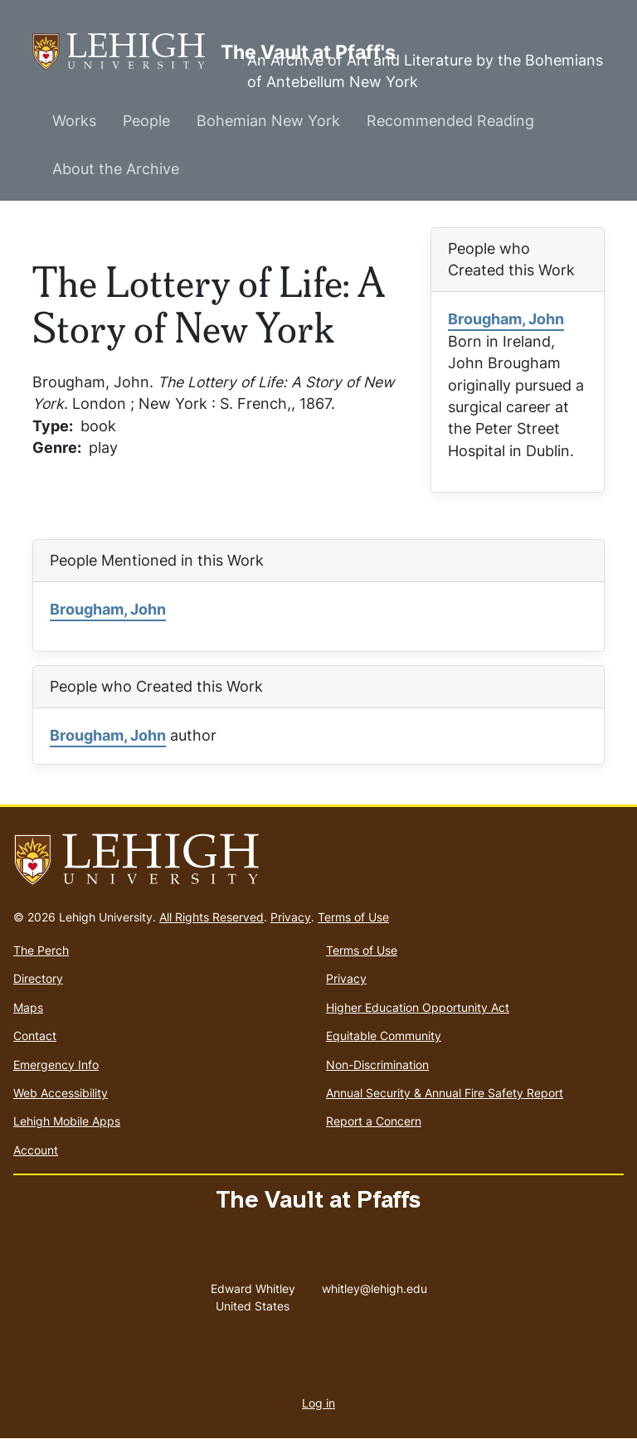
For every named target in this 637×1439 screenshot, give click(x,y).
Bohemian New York (268, 120)
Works (74, 120)
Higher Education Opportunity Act (417, 1007)
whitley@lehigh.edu (374, 1284)
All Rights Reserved (211, 917)
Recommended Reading (450, 120)
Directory (38, 978)
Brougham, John (506, 319)
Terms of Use (353, 917)
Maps (28, 1007)
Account (35, 1150)
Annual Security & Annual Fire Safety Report (444, 1093)
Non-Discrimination (377, 1064)
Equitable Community (383, 1035)
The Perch (41, 950)
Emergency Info (56, 1064)
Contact (34, 1035)
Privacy (290, 917)
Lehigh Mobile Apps (66, 1121)
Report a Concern (373, 1121)
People (146, 120)
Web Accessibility (60, 1093)
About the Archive (115, 168)
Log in (318, 1403)
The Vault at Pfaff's (126, 51)
